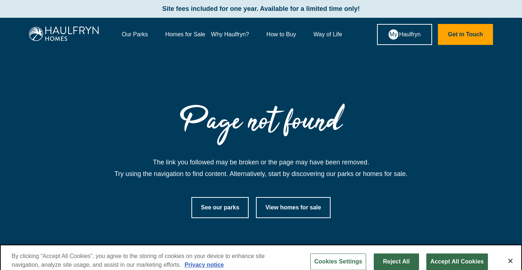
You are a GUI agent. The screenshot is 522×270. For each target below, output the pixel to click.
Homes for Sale (185, 34)
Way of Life (334, 34)
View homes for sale (293, 207)
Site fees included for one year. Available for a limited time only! (261, 8)
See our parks (220, 207)
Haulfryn (405, 34)
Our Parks (141, 34)
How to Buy (287, 34)
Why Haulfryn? (236, 34)
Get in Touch (465, 34)
